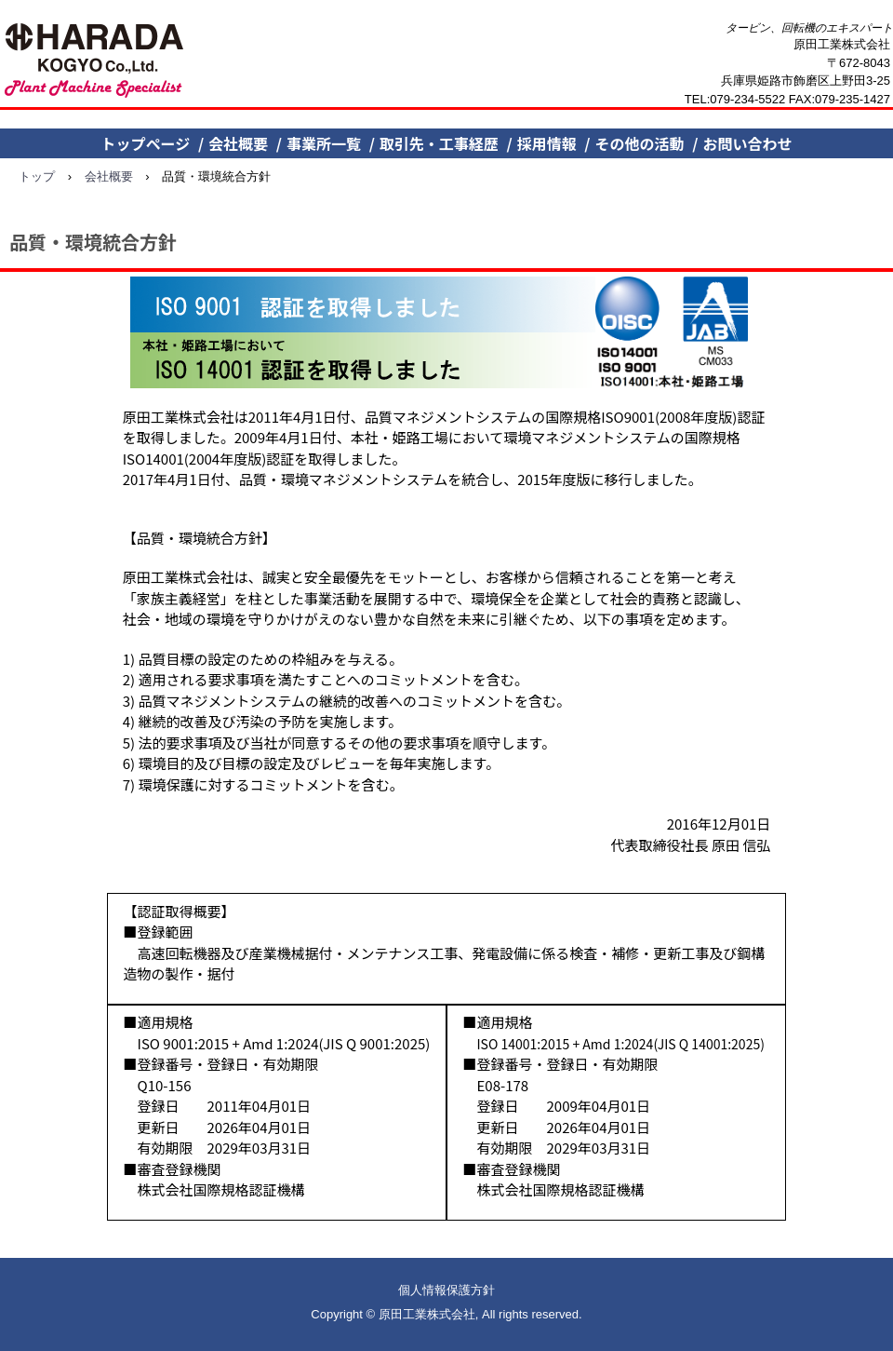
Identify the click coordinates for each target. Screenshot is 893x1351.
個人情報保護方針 (446, 1290)
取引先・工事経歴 (439, 143)
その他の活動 (640, 143)
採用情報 (547, 143)
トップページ (146, 143)
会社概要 (238, 143)
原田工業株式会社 (95, 61)
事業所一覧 (324, 143)
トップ (37, 176)
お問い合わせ (747, 143)
